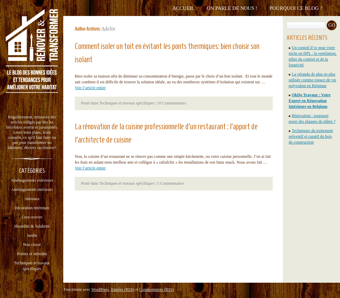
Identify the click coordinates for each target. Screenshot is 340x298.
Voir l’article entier (90, 87)
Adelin (108, 29)
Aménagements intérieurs (32, 189)
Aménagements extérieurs (32, 180)
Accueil (183, 8)
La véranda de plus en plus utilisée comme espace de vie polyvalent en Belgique (312, 80)
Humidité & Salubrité (32, 226)
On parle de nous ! (232, 8)
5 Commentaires (170, 183)
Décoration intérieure (32, 207)
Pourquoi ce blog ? (296, 8)
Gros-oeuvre (32, 217)
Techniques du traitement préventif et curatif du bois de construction (311, 136)
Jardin (32, 235)
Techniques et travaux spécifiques (126, 103)
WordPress (100, 289)
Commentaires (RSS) (156, 289)
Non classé (32, 244)
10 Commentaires (171, 103)
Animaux (32, 198)
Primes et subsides (32, 253)
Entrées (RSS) (122, 289)
